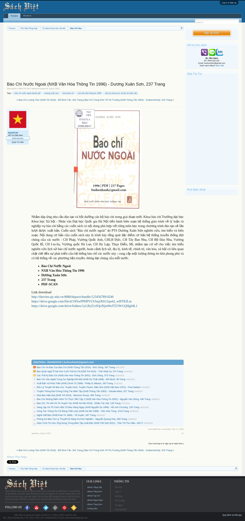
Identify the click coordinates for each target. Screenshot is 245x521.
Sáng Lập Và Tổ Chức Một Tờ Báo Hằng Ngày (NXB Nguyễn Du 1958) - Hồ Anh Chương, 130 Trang (88, 407)
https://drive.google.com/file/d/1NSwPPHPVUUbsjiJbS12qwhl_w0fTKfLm (81, 301)
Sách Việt (220, 65)
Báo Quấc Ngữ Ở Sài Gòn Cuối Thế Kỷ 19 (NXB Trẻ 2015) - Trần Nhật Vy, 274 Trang (80, 371)
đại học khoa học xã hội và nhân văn (120, 93)
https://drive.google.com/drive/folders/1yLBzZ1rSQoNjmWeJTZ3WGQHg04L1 (84, 306)
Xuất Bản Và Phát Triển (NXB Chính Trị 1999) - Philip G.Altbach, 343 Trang (75, 383)
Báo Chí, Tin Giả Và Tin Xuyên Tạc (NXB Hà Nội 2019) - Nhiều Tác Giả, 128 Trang (78, 403)
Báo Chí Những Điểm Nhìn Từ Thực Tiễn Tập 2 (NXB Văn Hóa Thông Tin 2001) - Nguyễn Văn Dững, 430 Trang (93, 399)
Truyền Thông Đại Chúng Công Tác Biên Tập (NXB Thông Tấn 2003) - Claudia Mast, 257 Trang (85, 391)
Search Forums (13, 20)
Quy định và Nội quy (232, 515)
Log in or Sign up (229, 3)
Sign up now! (211, 32)
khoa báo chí (68, 93)
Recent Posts (29, 20)
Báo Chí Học (24, 89)
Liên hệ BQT (121, 509)
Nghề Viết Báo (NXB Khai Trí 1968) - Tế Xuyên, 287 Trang (66, 415)
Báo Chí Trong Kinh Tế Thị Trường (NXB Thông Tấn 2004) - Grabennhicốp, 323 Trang (128, 100)
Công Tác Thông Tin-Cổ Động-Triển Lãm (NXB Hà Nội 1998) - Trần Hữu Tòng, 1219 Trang (83, 411)
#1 (183, 433)
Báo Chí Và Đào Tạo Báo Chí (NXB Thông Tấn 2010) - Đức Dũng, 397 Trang (76, 367)
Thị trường (120, 500)
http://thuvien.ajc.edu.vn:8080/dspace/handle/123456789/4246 (72, 297)
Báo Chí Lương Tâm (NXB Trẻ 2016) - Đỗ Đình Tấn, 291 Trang (51, 100)
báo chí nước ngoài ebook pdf (27, 93)
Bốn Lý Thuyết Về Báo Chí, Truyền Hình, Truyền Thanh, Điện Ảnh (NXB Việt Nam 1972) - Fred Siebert (89, 387)
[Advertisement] (95, 57)
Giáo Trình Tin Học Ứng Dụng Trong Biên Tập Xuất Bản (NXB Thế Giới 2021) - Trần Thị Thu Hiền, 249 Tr (90, 423)
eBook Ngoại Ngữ (95, 500)
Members (27, 16)
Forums (14, 16)
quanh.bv (44, 89)
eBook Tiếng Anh (94, 491)
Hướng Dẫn (92, 508)
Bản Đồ (118, 487)
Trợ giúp (119, 505)
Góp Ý (118, 492)
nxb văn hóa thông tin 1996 (89, 93)
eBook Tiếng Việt (94, 487)
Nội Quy (119, 496)
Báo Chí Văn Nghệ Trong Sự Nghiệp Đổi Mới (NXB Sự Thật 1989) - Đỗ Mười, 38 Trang (81, 379)
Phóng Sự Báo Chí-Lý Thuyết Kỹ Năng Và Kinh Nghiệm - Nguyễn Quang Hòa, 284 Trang (82, 419)
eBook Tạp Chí (93, 496)
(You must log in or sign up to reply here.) (166, 443)
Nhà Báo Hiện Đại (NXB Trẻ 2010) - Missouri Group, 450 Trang (69, 395)
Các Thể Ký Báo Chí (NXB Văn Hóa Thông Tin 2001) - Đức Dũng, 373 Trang (75, 375)
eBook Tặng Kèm (94, 504)
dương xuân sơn (51, 93)
